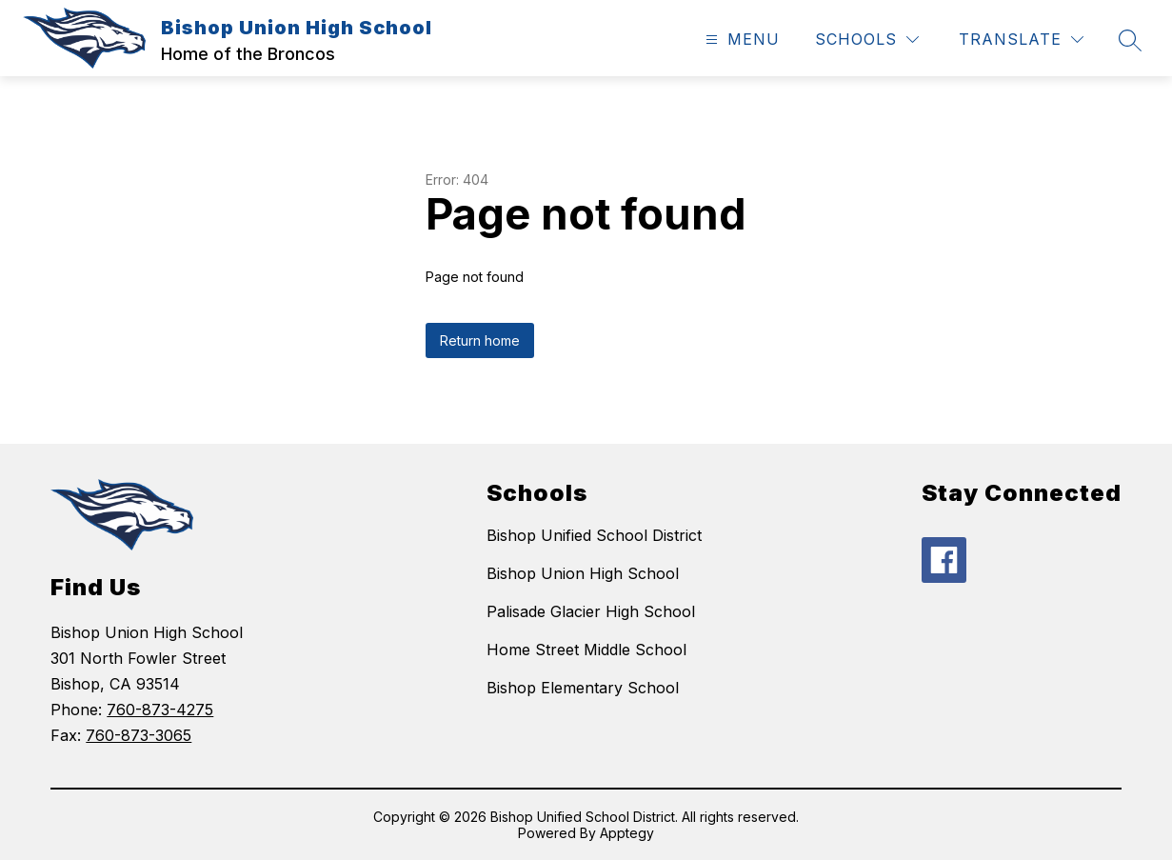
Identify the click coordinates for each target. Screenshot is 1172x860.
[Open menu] (740, 39)
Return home (480, 340)
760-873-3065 (138, 735)
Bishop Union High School (583, 573)
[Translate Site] (1021, 39)
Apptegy (627, 833)
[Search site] (1130, 40)
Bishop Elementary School (583, 687)
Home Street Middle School (586, 649)
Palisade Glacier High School (591, 611)
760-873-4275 (160, 709)
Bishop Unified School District (594, 535)
